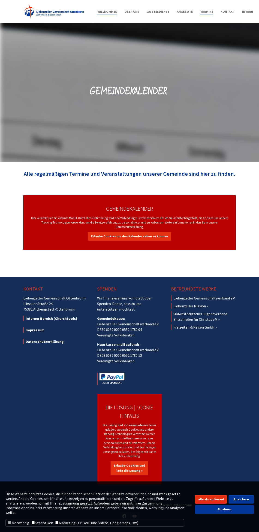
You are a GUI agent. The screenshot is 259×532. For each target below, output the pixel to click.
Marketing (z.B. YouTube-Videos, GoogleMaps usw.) (96, 522)
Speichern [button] (241, 499)
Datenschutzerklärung (45, 341)
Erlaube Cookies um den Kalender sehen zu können (129, 236)
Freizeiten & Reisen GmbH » (195, 327)
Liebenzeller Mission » (190, 306)
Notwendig (18, 522)
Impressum (35, 330)
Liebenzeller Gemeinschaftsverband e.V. (204, 298)
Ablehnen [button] (224, 509)
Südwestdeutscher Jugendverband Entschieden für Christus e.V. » (200, 316)
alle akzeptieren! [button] (211, 499)
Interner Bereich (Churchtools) (51, 318)
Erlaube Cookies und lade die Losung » (129, 468)
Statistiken (42, 522)
